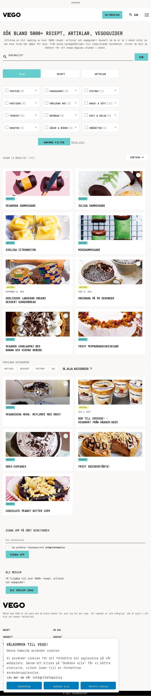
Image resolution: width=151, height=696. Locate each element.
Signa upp (17, 554)
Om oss (57, 629)
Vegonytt (8, 636)
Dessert (25, 368)
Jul (53, 368)
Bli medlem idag (22, 589)
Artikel (9, 368)
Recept (6, 629)
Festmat (40, 368)
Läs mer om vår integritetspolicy (34, 676)
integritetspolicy (55, 547)
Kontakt (57, 636)
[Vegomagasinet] (12, 15)
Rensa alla (77, 142)
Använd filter (54, 141)
